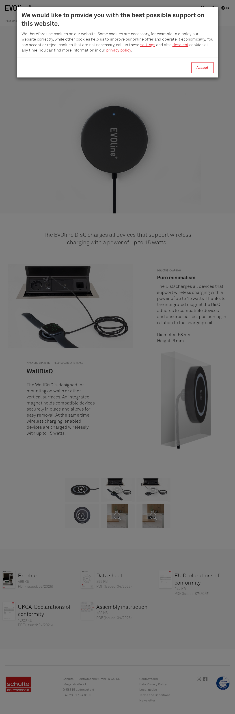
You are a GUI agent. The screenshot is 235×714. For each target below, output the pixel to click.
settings (147, 45)
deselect (180, 45)
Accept (202, 67)
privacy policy (118, 50)
